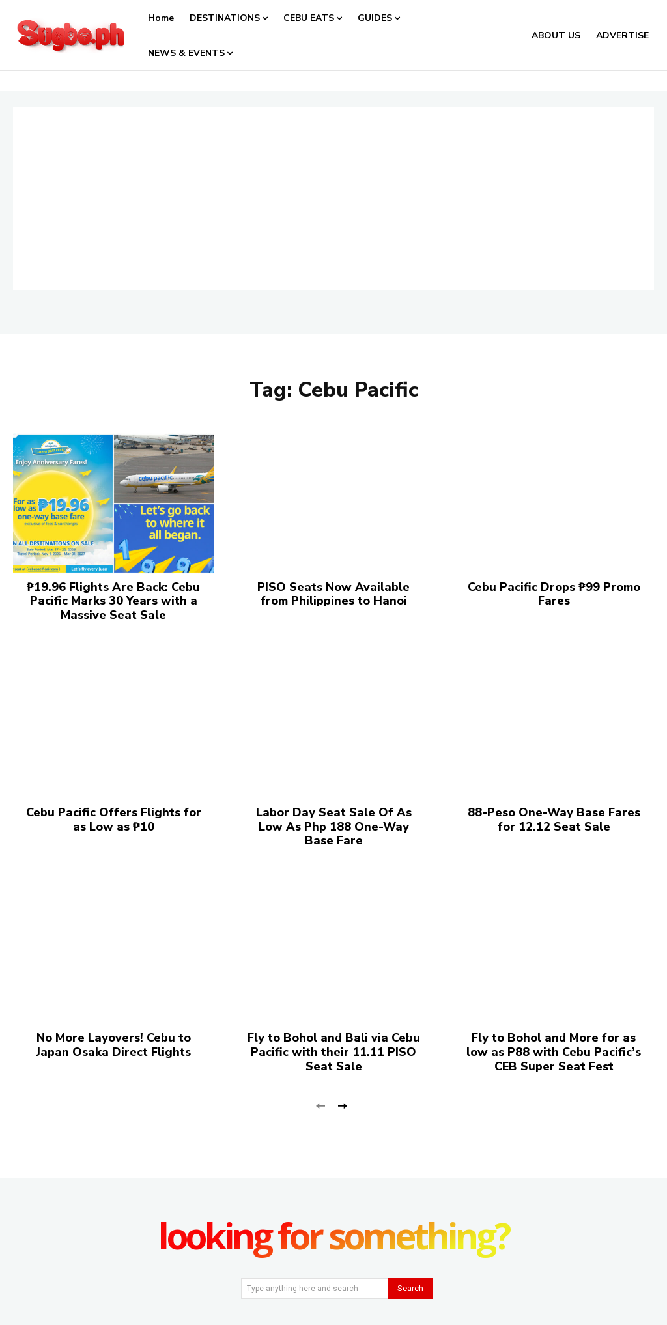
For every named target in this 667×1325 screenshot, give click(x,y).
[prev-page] (321, 1105)
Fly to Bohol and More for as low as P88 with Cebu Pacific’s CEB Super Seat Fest (553, 1052)
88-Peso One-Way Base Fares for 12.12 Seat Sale (554, 819)
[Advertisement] (333, 198)
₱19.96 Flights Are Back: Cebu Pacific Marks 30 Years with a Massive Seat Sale (113, 601)
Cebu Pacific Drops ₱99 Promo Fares (554, 594)
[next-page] (342, 1105)
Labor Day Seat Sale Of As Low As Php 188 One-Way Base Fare (334, 826)
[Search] (410, 1288)
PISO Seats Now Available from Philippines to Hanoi (333, 594)
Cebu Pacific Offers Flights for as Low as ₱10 (113, 819)
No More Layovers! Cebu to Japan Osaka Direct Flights (113, 1045)
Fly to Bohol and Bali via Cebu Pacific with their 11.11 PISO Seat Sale (334, 1052)
